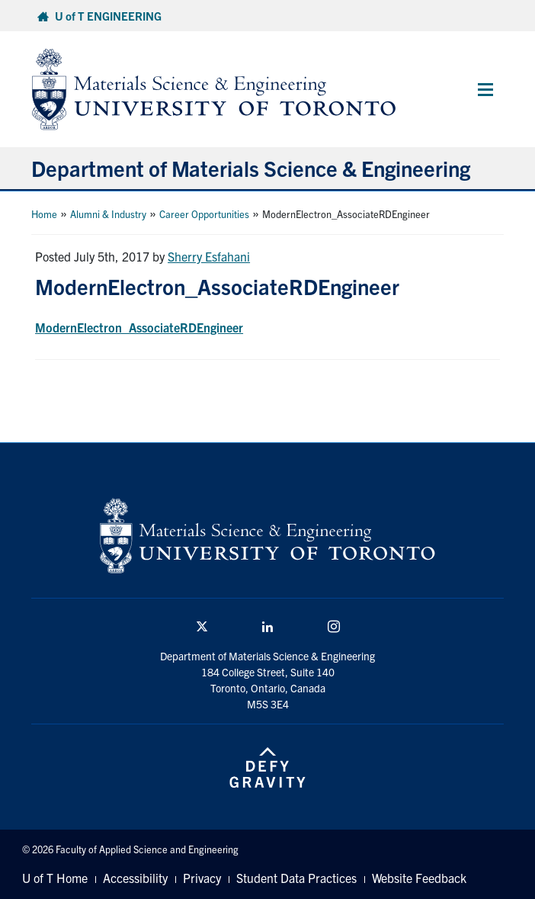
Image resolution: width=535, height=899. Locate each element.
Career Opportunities (204, 213)
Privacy (202, 877)
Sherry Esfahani (209, 256)
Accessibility (135, 877)
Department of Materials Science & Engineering (250, 167)
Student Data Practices (296, 877)
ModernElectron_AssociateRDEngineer (139, 327)
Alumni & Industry (108, 213)
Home (44, 213)
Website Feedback (419, 877)
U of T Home (55, 877)
